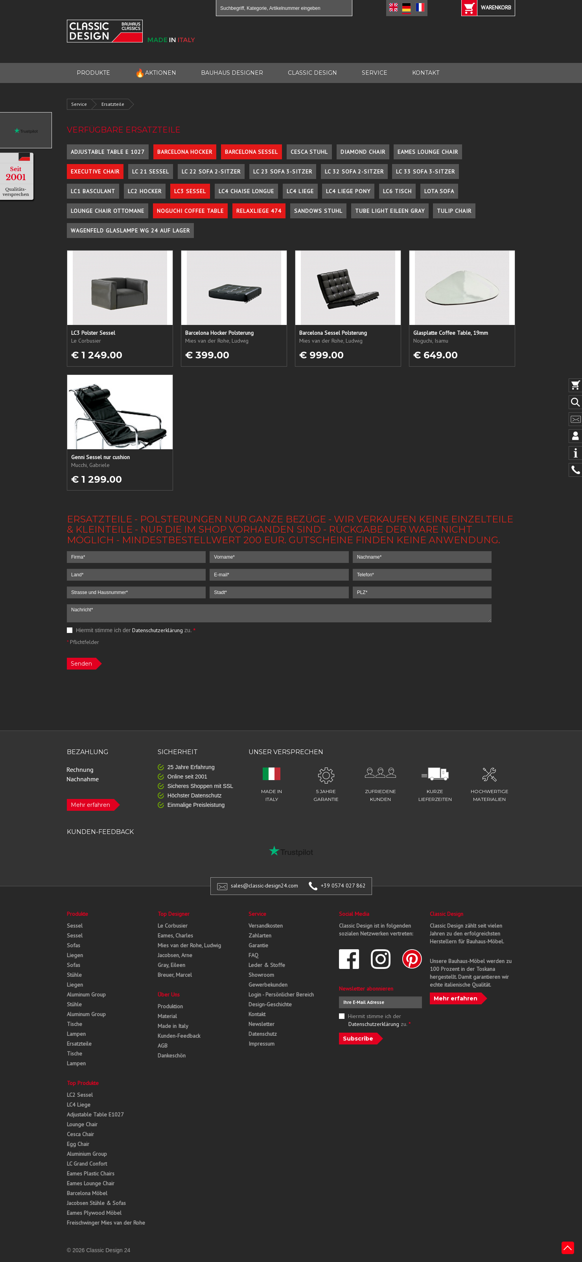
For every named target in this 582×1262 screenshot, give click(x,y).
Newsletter (261, 1024)
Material (167, 1016)
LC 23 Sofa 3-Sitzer (282, 171)
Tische (74, 1024)
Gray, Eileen (171, 965)
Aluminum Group (86, 994)
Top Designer (174, 913)
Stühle (74, 974)
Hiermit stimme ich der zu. (131, 630)
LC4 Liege (300, 191)
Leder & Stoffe (267, 965)
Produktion (170, 1006)
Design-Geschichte (270, 1004)
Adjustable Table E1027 (95, 1114)
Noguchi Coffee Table (190, 210)
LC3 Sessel (190, 191)
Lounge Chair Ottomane (107, 210)
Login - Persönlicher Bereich (281, 994)
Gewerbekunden (268, 984)
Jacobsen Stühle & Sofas (96, 1203)
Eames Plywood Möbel (94, 1212)
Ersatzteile (112, 104)
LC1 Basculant (93, 191)
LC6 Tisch (397, 191)
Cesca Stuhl (309, 151)
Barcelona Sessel (251, 151)
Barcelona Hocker (184, 151)
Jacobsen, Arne (175, 955)
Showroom (261, 974)
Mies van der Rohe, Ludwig (189, 945)
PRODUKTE (93, 72)
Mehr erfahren (90, 804)
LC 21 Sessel (150, 171)
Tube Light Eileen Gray (390, 210)
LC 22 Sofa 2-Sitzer (211, 171)
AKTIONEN (155, 73)
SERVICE (374, 72)
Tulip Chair (454, 210)
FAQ (253, 955)
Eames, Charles (175, 935)
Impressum (261, 1043)
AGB (163, 1045)
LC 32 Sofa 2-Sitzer (354, 171)
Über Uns (169, 994)
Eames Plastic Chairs (90, 1173)
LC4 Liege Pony (348, 191)
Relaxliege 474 (259, 210)
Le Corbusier (173, 925)
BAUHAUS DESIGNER (232, 72)
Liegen (75, 955)
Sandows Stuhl (318, 210)
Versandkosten (266, 925)
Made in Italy (173, 1026)
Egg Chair (78, 1144)
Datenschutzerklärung (157, 630)
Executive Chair (95, 171)
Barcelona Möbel (87, 1193)
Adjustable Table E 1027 (108, 151)
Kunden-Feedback (179, 1035)
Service (79, 104)
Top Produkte (83, 1083)
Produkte (77, 913)
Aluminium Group (87, 1153)
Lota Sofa (439, 191)
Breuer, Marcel (175, 974)
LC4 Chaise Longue (246, 191)
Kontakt (257, 1014)
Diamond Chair (363, 151)
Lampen (76, 1033)
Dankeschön (172, 1055)
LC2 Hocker (145, 191)
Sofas (73, 945)
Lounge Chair (82, 1124)
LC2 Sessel (80, 1094)
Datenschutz (263, 1033)
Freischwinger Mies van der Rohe (106, 1222)
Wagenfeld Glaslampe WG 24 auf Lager (130, 230)
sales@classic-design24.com (264, 885)
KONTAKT (425, 72)
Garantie (258, 945)
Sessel (75, 925)
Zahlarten (260, 935)
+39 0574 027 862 (343, 885)
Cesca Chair (80, 1134)
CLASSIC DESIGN (312, 72)
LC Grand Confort (87, 1163)
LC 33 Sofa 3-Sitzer (425, 171)
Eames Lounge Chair (428, 151)
